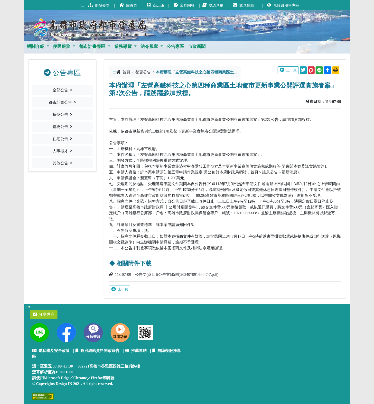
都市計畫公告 (62, 102)
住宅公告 (62, 139)
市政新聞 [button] (197, 46)
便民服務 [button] (61, 46)
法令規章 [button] (149, 46)
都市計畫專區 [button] (92, 46)
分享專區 (43, 314)
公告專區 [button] (175, 46)
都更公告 (62, 127)
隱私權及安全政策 (51, 351)
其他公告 (62, 163)
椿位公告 (62, 114)
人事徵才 (62, 151)
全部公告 (62, 90)
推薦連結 (136, 351)
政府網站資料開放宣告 (97, 351)
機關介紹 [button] (35, 46)
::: (30, 62)
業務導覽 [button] (123, 46)
